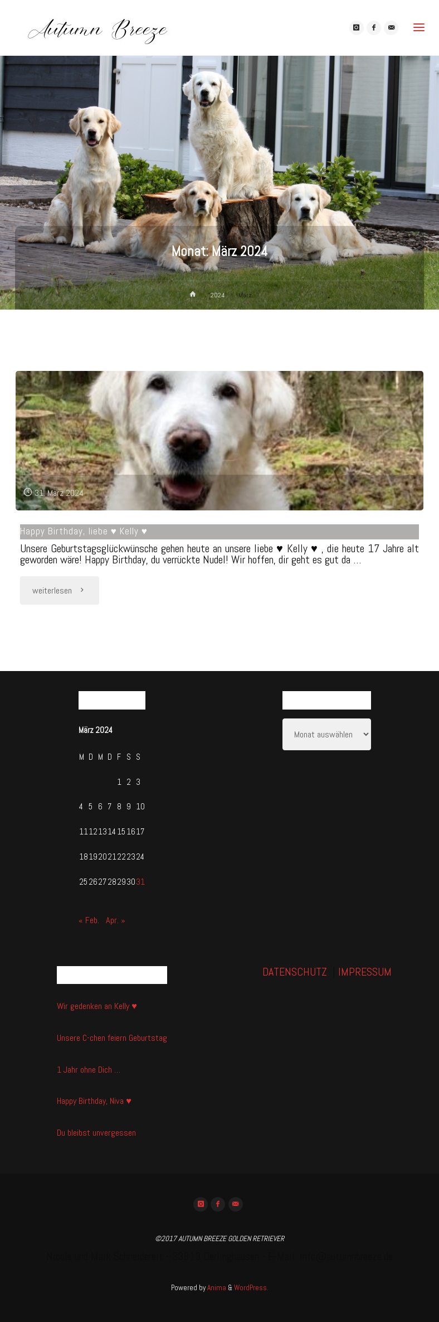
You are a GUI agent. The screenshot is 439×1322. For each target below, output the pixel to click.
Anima (216, 1287)
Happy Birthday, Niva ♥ (94, 1101)
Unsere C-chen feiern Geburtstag (112, 1038)
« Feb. (89, 920)
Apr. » (115, 920)
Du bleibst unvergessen (96, 1132)
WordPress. (251, 1287)
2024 (218, 295)
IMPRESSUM (365, 971)
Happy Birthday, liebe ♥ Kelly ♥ (84, 531)
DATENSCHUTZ (294, 971)
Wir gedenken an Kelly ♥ (97, 1006)
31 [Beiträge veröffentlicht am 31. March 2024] (140, 882)
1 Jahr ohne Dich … (88, 1069)
